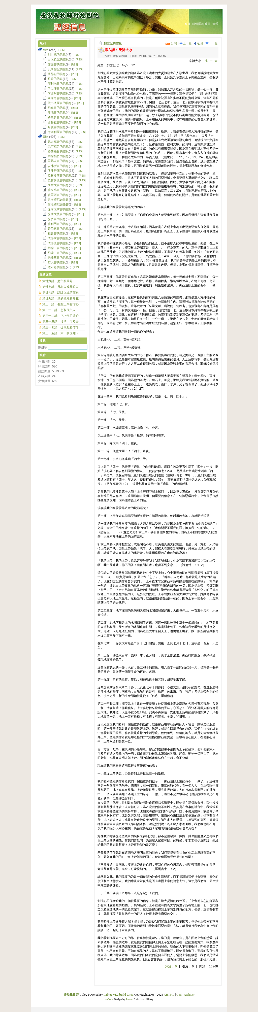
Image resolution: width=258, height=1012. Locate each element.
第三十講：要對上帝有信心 (60, 304)
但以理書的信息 (58, 88)
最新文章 (46, 274)
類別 (43, 43)
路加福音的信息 (58, 151)
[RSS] (61, 50)
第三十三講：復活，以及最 (60, 321)
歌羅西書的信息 (58, 195)
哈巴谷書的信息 (58, 117)
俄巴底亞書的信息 (60, 103)
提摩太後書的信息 (60, 214)
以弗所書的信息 (58, 166)
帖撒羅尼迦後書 (58, 204)
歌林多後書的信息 (60, 180)
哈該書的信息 (57, 127)
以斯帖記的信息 (58, 69)
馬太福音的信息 (58, 142)
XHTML (169, 994)
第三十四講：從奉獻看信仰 (60, 327)
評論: (171, 966)
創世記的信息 (113, 43)
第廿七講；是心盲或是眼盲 (60, 287)
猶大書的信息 (57, 262)
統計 (43, 355)
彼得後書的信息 (58, 243)
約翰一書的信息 (58, 248)
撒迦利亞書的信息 (60, 132)
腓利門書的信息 (58, 224)
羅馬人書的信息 (58, 161)
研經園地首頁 (201, 24)
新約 (46, 137)
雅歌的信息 (55, 79)
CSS (179, 994)
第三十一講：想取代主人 (59, 310)
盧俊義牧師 (71, 994)
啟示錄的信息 (57, 267)
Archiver (189, 994)
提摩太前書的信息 (60, 209)
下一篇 (211, 43)
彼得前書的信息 (58, 238)
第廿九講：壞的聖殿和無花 (60, 298)
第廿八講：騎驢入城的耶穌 (60, 292)
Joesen (129, 999)
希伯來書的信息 (58, 228)
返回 (198, 43)
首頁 (187, 24)
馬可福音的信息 (58, 146)
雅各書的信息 (57, 233)
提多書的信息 (57, 219)
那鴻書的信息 (57, 112)
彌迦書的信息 (57, 64)
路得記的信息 (57, 74)
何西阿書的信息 (58, 93)
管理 (215, 24)
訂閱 (171, 43)
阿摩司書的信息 (58, 98)
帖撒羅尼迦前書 (58, 199)
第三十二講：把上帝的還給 (60, 316)
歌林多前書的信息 (60, 175)
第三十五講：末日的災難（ (60, 333)
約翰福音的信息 (58, 156)
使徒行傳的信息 (58, 171)
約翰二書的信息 (58, 253)
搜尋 (43, 341)
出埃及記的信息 (58, 59)
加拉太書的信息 (58, 185)
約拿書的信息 (57, 108)
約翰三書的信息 (58, 257)
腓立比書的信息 (58, 190)
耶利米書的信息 (58, 83)
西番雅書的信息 (58, 122)
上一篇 (185, 43)
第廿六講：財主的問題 (57, 281)
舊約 (46, 50)
